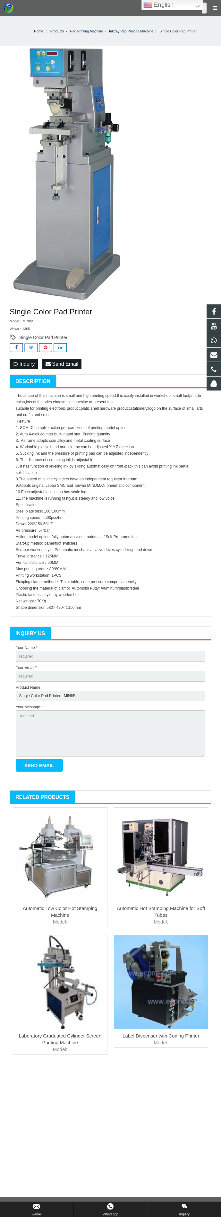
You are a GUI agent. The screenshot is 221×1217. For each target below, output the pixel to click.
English (158, 5)
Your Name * (27, 647)
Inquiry (24, 364)
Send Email (62, 364)
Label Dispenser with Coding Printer (161, 1035)
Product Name (28, 687)
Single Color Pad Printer (43, 337)
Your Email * (26, 667)
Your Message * (29, 707)
